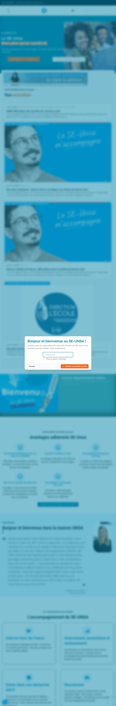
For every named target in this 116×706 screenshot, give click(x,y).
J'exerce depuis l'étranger (54, 359)
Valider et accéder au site (75, 366)
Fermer (32, 366)
